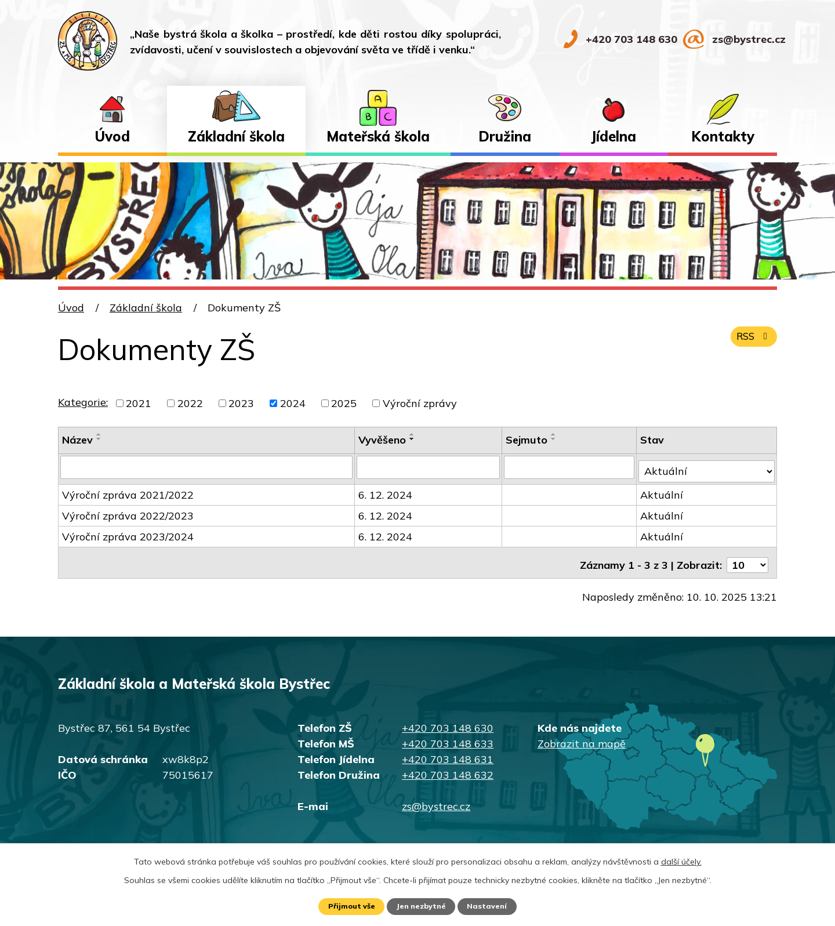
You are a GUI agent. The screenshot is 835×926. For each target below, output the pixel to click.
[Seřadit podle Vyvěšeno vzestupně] (413, 434)
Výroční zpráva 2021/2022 (128, 490)
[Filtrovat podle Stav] (707, 466)
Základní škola (236, 136)
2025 (344, 403)
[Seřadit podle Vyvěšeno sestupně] (413, 439)
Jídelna (613, 136)
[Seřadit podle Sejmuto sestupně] (555, 439)
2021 (138, 403)
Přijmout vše (347, 905)
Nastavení (492, 905)
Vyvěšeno (383, 439)
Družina (504, 136)
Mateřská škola (378, 136)
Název (77, 439)
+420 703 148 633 (447, 735)
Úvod (112, 136)
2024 (293, 403)
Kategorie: (83, 402)
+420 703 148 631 (447, 750)
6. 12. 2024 (386, 490)
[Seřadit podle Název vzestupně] (99, 434)
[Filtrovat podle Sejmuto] (570, 467)
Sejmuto (528, 439)
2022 (190, 403)
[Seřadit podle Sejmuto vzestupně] (555, 434)
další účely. (681, 860)
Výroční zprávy (420, 403)
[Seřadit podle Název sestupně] (99, 439)
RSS (751, 342)
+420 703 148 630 (447, 719)
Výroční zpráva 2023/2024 (128, 532)
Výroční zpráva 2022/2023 (128, 511)
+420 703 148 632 (447, 766)
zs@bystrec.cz (436, 797)
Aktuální (663, 490)
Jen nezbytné (423, 905)
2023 (241, 403)
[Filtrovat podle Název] (207, 467)
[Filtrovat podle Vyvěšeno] (429, 467)
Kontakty (722, 136)
